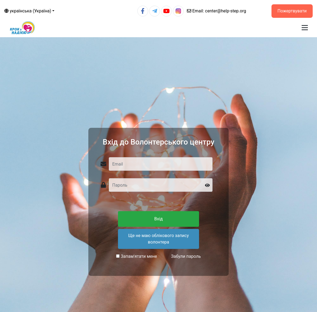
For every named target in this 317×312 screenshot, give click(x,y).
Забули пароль (186, 256)
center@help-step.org (216, 10)
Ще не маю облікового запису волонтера (158, 239)
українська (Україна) (27, 10)
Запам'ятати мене (136, 256)
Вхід (158, 218)
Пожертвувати (291, 10)
